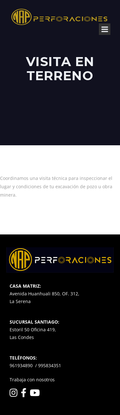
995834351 (49, 365)
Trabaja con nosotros (32, 380)
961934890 (21, 365)
